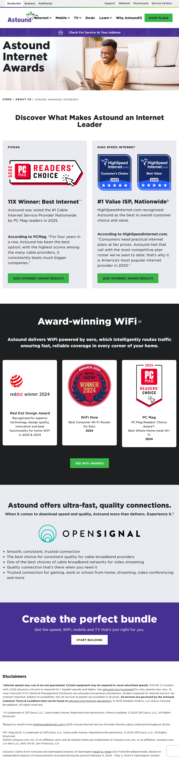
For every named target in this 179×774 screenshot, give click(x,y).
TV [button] (76, 18)
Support (110, 3)
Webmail (124, 3)
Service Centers (162, 3)
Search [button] (140, 17)
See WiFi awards (89, 463)
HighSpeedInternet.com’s (49, 724)
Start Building (89, 640)
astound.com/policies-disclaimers (90, 700)
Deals (90, 18)
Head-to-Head (102, 751)
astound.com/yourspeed (118, 689)
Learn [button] (104, 18)
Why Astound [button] (127, 18)
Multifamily (45, 3)
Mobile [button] (61, 18)
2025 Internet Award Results (38, 278)
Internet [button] (42, 18)
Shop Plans (158, 18)
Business (29, 3)
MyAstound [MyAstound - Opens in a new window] (140, 3)
